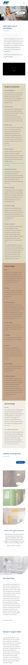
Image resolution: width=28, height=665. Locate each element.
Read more (6, 145)
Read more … (7, 183)
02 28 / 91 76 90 (21, 17)
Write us (20, 13)
